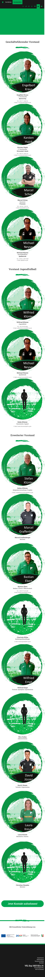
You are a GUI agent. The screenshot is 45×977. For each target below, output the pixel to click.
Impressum (40, 958)
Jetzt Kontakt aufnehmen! (22, 903)
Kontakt (41, 963)
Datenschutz (40, 959)
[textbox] (22, 966)
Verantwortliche (39, 961)
